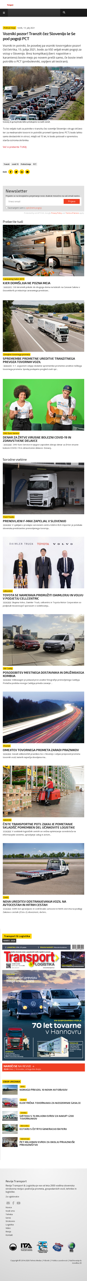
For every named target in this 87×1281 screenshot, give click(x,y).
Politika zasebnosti (59, 1260)
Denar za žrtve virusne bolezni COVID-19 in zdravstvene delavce (37, 438)
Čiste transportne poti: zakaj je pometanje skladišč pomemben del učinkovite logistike (39, 825)
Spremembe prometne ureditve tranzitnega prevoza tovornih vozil (39, 360)
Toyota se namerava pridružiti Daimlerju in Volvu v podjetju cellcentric (43, 596)
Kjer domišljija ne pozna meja (26, 283)
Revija (8, 1231)
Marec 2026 (9, 940)
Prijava (71, 201)
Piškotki (46, 1260)
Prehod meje (26, 164)
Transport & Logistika (17, 936)
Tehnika (9, 1214)
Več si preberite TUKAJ (15, 146)
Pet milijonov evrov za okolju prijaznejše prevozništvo (47, 1143)
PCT (34, 164)
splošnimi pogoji (34, 207)
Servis (8, 1217)
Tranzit (7, 164)
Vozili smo (10, 1211)
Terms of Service (72, 213)
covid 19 (15, 164)
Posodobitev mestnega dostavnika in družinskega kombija (43, 674)
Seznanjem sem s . (24, 207)
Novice (9, 1207)
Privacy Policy (56, 213)
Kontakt (9, 1235)
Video (8, 1228)
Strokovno (10, 1221)
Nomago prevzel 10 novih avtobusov (43, 1089)
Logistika (10, 1224)
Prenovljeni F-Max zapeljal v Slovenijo (34, 521)
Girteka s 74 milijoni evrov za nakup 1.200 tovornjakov (47, 1117)
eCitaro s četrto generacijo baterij (43, 1128)
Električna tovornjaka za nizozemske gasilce (50, 1102)
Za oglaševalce (12, 1196)
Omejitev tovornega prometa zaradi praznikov (41, 750)
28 (80, 1263)
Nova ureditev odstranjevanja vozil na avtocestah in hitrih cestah (34, 903)
